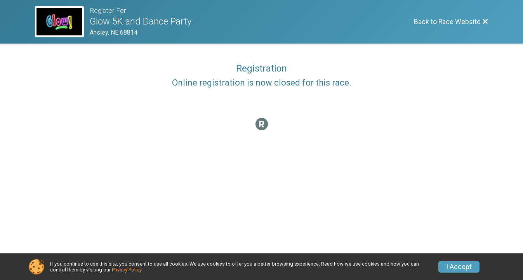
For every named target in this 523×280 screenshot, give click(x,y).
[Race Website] (62, 21)
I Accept (459, 267)
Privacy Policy (126, 270)
